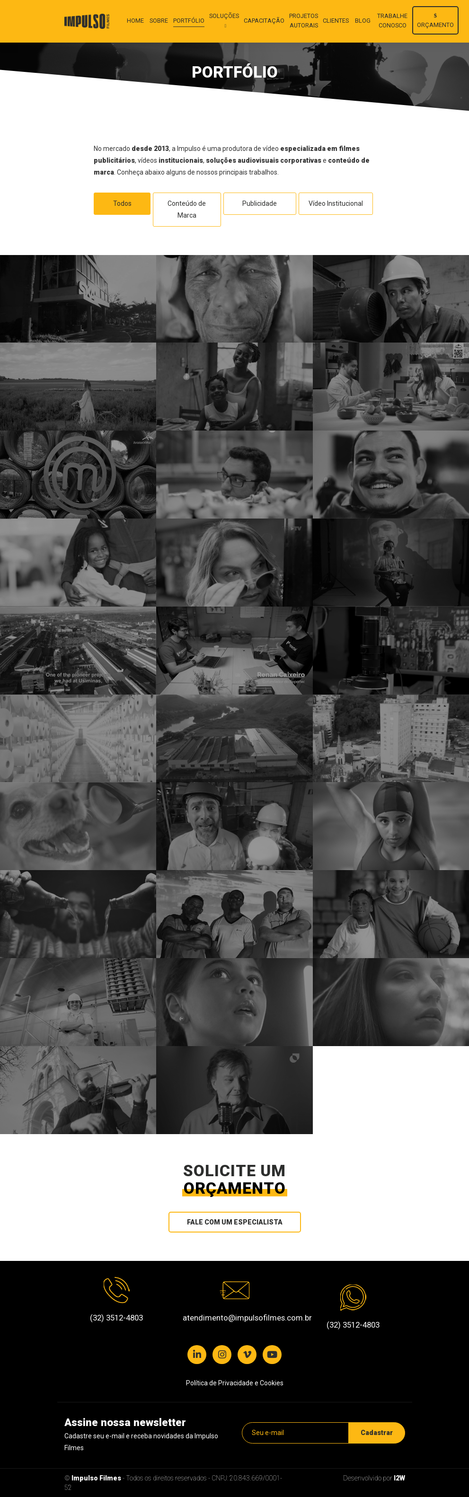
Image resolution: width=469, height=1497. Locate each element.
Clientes (336, 20)
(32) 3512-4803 (116, 1317)
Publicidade (259, 203)
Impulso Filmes (96, 1478)
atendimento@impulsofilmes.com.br (235, 1317)
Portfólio (188, 20)
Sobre (159, 20)
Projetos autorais (303, 20)
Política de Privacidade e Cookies (234, 1383)
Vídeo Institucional (336, 203)
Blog (363, 20)
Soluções (224, 15)
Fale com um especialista (235, 1222)
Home (135, 20)
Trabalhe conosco (392, 20)
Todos (122, 203)
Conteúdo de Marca (187, 209)
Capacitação (264, 20)
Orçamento (435, 20)
